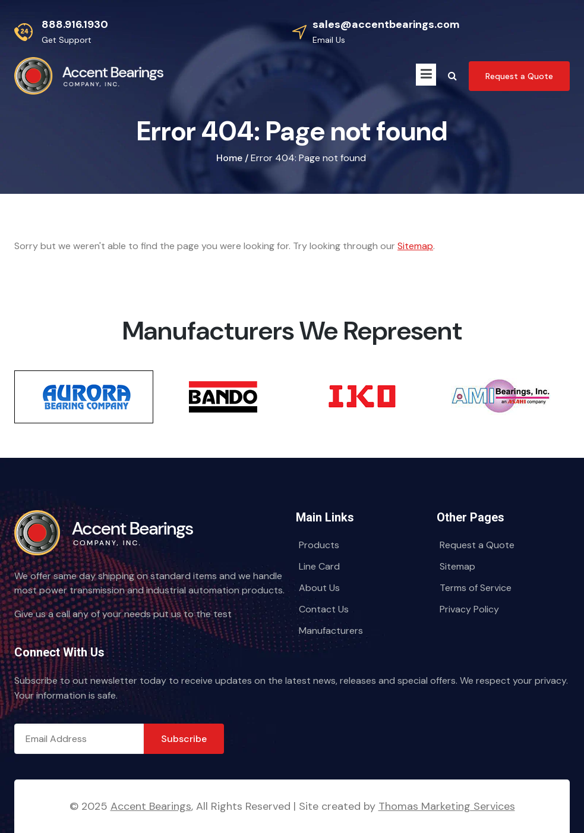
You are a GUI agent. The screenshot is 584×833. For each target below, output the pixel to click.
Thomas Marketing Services (446, 806)
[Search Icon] (452, 76)
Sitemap (415, 246)
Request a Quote (477, 545)
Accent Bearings (151, 806)
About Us (319, 587)
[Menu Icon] (426, 75)
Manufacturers (331, 630)
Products (319, 545)
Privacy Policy (469, 609)
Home (229, 158)
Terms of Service (476, 587)
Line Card (319, 566)
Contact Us (324, 609)
